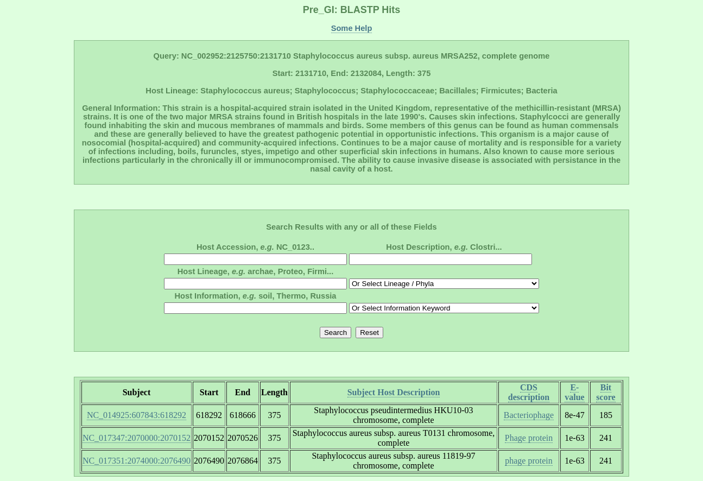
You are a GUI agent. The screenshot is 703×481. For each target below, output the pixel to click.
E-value (574, 392)
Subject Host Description (393, 392)
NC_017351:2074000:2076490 (137, 460)
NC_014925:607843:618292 (136, 415)
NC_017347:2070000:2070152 (137, 437)
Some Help (351, 28)
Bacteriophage (529, 415)
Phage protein (529, 437)
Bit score (605, 392)
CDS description (528, 392)
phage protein (529, 460)
